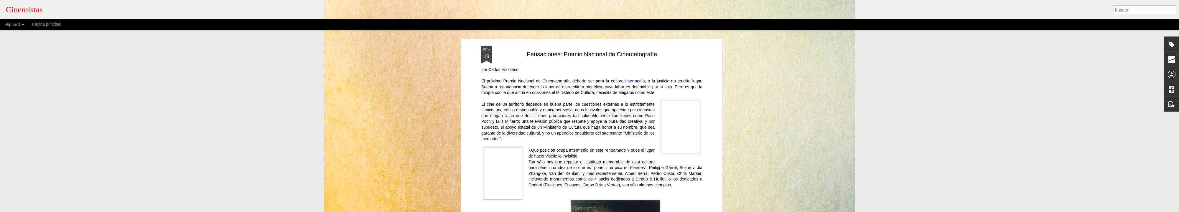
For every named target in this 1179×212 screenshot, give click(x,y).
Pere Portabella (575, 92)
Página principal (46, 24)
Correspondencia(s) (583, 87)
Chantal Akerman (529, 87)
